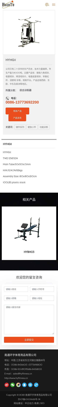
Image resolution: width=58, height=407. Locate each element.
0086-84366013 (19, 364)
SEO (42, 403)
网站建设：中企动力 (24, 403)
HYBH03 (29, 252)
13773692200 (35, 364)
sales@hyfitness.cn (22, 373)
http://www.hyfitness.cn (16, 378)
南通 (36, 403)
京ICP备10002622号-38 (29, 399)
